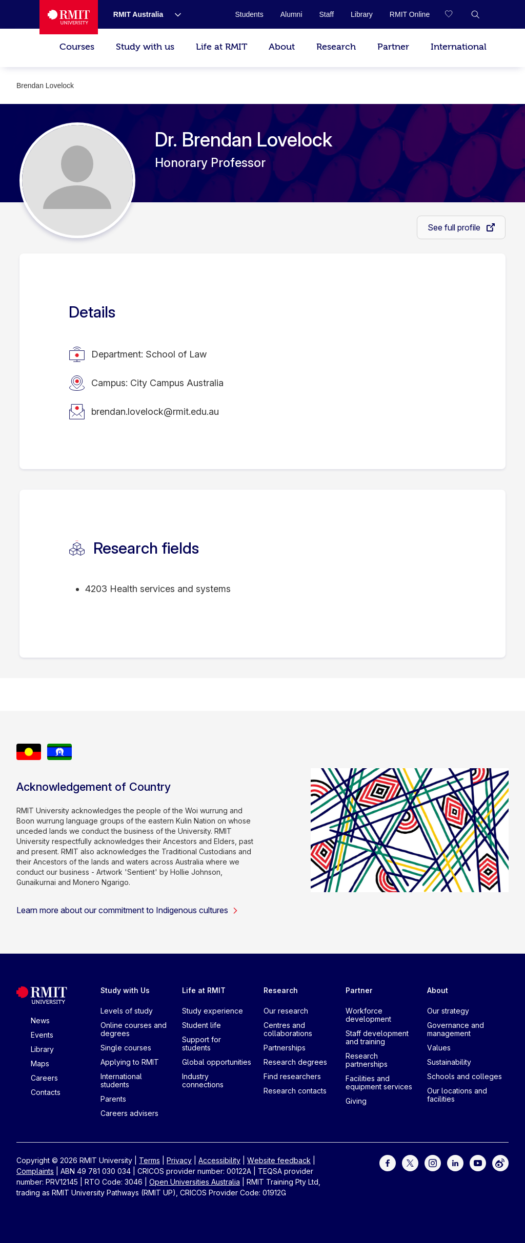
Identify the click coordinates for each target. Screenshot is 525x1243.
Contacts (45, 1092)
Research (336, 46)
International (459, 46)
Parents (113, 1098)
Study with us (145, 46)
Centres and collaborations (288, 1029)
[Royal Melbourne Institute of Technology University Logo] (68, 17)
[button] (475, 14)
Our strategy (448, 1010)
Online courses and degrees (133, 1029)
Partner (393, 46)
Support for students (201, 1043)
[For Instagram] (433, 1162)
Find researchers (292, 1076)
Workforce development (368, 1014)
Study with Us (125, 990)
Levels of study (126, 1010)
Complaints (35, 1171)
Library (42, 1049)
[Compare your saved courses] (455, 14)
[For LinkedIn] (455, 1162)
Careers (44, 1077)
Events (42, 1034)
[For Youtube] (478, 1162)
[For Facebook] (387, 1162)
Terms (149, 1160)
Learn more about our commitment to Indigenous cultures (127, 910)
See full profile (455, 227)
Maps (40, 1063)
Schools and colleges (464, 1076)
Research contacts (295, 1090)
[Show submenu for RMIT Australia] (174, 14)
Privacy (179, 1160)
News (40, 1020)
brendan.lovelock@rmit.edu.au (155, 411)
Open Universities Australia (194, 1181)
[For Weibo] (500, 1162)
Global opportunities (216, 1062)
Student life (201, 1025)
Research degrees (295, 1062)
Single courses (125, 1047)
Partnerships (285, 1047)
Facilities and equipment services (379, 1082)
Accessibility (219, 1160)
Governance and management (455, 1029)
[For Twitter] (410, 1162)
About (282, 46)
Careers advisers (129, 1113)
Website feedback (279, 1160)
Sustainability (449, 1062)
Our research (286, 1010)
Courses (76, 46)
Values (439, 1047)
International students (121, 1080)
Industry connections (203, 1080)
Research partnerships (367, 1059)
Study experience (212, 1010)
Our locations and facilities (457, 1094)
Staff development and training (377, 1037)
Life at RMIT (221, 46)
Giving (356, 1101)
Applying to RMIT (129, 1062)
